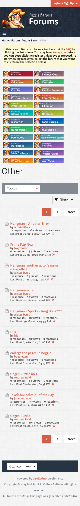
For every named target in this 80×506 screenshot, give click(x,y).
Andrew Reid (22, 377)
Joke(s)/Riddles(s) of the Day (32, 395)
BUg (13, 332)
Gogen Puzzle (20, 416)
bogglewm (21, 356)
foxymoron (21, 248)
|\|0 (16, 335)
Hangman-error (22, 290)
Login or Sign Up (65, 3)
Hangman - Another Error (29, 224)
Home (6, 40)
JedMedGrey (22, 227)
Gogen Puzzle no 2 (23, 374)
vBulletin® (40, 478)
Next (71, 212)
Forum (15, 40)
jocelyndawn (22, 398)
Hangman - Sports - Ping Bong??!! (36, 311)
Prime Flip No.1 (21, 244)
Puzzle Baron (30, 40)
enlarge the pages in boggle (30, 353)
